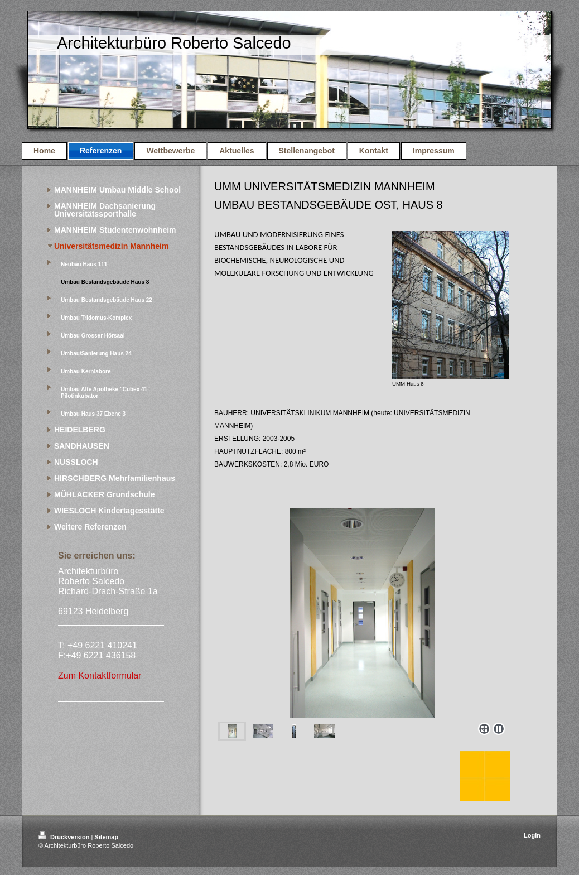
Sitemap (106, 837)
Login (532, 835)
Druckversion (64, 837)
